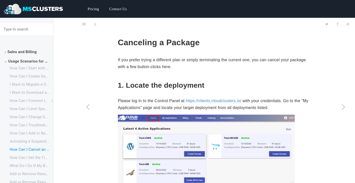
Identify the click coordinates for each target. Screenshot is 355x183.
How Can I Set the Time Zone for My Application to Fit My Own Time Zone (31, 157)
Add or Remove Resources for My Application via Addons (31, 174)
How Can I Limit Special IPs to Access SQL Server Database (31, 108)
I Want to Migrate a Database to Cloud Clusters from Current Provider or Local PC (31, 84)
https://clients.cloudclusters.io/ (213, 88)
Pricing (93, 9)
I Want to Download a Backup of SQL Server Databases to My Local (31, 92)
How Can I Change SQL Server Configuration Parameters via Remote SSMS (31, 117)
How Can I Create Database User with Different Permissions (31, 76)
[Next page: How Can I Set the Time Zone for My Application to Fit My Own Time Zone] (343, 106)
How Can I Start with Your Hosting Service (31, 68)
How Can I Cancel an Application (31, 149)
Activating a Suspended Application (31, 141)
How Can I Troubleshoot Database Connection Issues (31, 125)
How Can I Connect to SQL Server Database (31, 100)
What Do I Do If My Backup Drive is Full (31, 165)
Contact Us (118, 9)
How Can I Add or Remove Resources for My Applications (31, 133)
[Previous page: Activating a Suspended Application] (87, 106)
